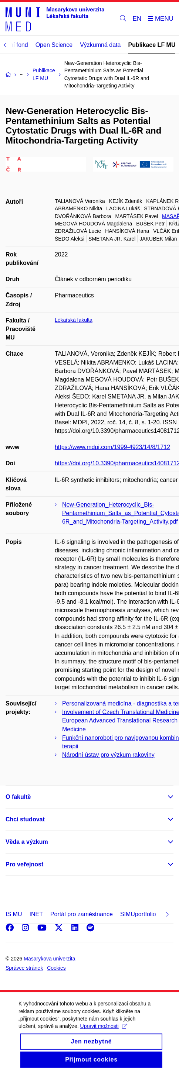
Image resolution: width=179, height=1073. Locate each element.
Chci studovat (25, 819)
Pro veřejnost (24, 864)
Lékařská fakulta (73, 320)
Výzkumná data (100, 45)
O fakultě (18, 797)
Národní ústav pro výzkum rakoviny (108, 755)
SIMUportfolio (138, 914)
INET (36, 914)
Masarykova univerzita (49, 959)
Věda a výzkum (27, 842)
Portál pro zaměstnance (81, 914)
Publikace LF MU (151, 45)
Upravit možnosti (103, 1032)
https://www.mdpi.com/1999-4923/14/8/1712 (112, 447)
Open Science (54, 45)
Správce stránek (24, 968)
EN (137, 18)
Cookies (56, 968)
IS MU (14, 914)
